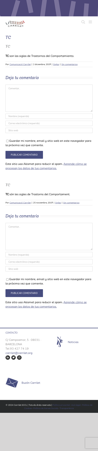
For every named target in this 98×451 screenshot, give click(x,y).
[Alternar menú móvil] (91, 22)
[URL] (49, 130)
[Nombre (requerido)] (49, 116)
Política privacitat (61, 405)
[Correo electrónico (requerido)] (49, 123)
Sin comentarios (69, 64)
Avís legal (76, 405)
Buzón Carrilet (31, 382)
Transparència (67, 408)
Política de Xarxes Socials (45, 408)
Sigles (58, 202)
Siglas (56, 64)
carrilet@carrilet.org (18, 353)
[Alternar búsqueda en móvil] (83, 22)
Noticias (73, 342)
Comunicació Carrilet (20, 64)
